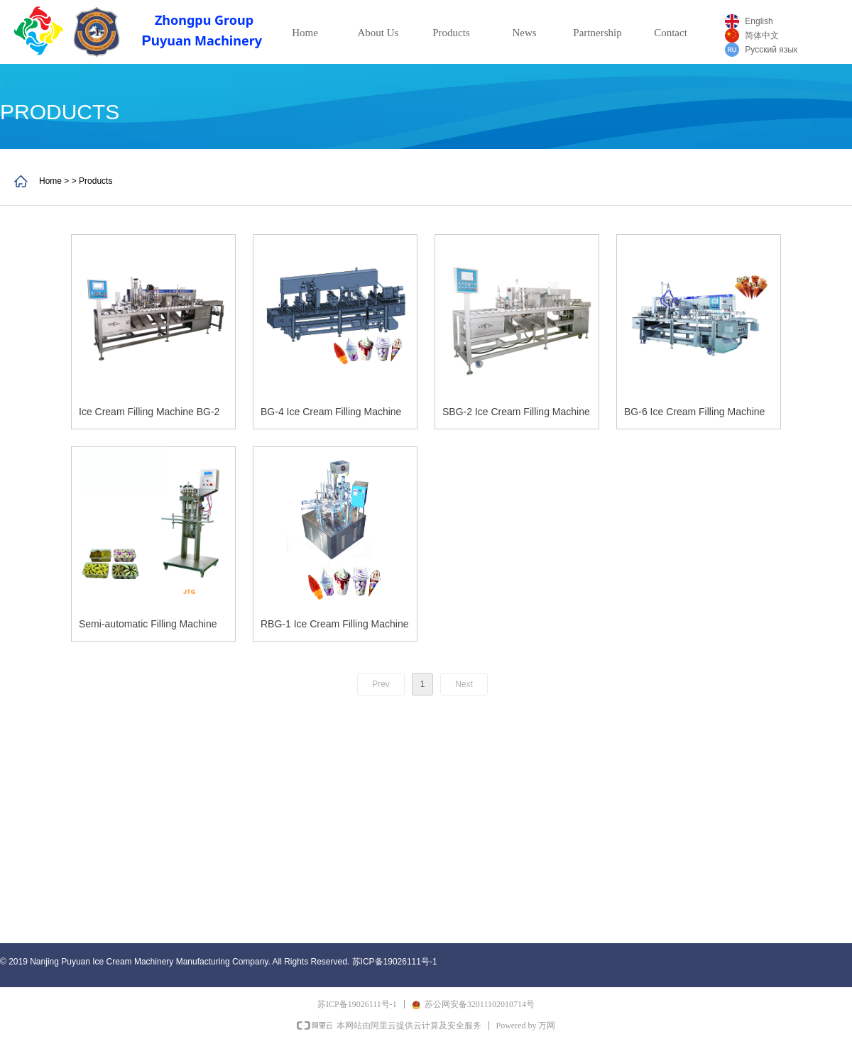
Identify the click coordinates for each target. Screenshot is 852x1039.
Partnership (597, 32)
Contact (670, 32)
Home (305, 32)
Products (451, 32)
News (524, 32)
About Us (378, 32)
